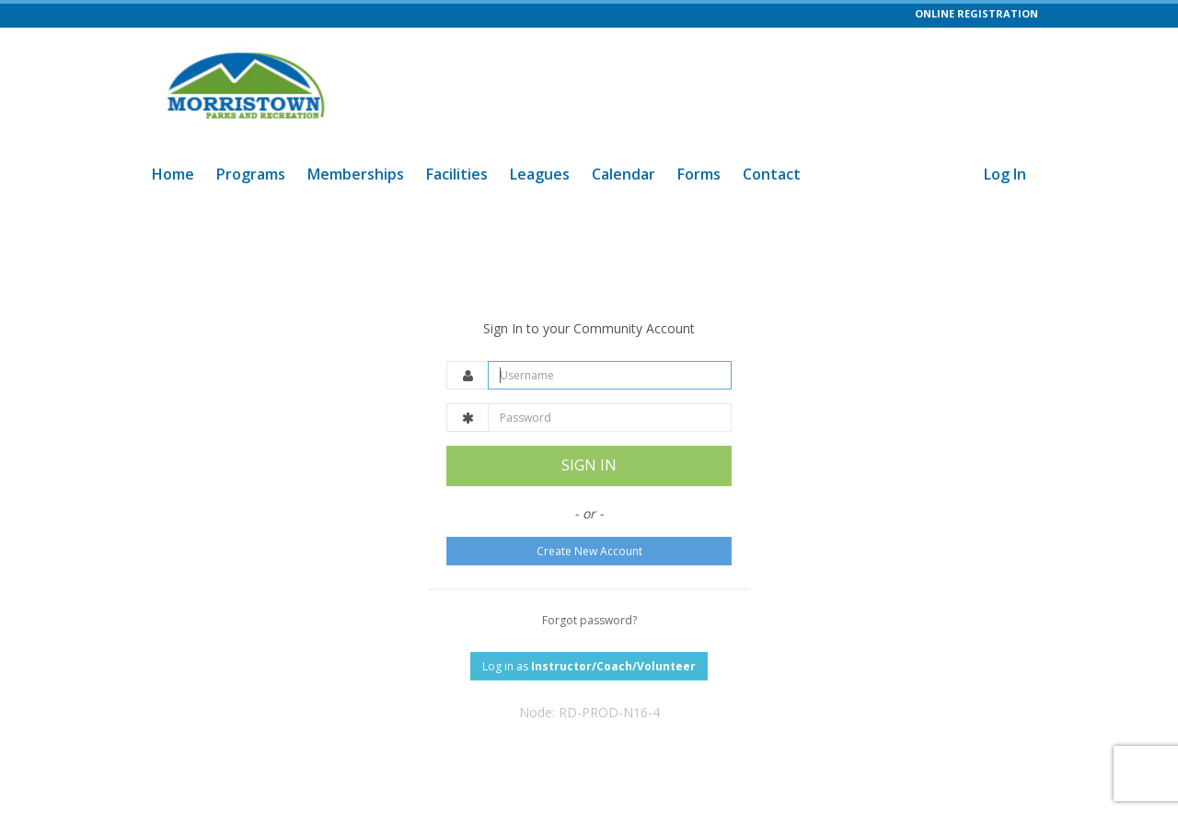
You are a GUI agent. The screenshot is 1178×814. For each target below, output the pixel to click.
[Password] (610, 417)
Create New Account (589, 551)
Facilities (457, 174)
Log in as (589, 666)
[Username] (610, 375)
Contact (772, 174)
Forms (699, 174)
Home (173, 174)
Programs (250, 174)
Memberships (355, 174)
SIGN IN (589, 465)
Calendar (623, 174)
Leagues (540, 174)
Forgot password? (589, 620)
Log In (1005, 174)
